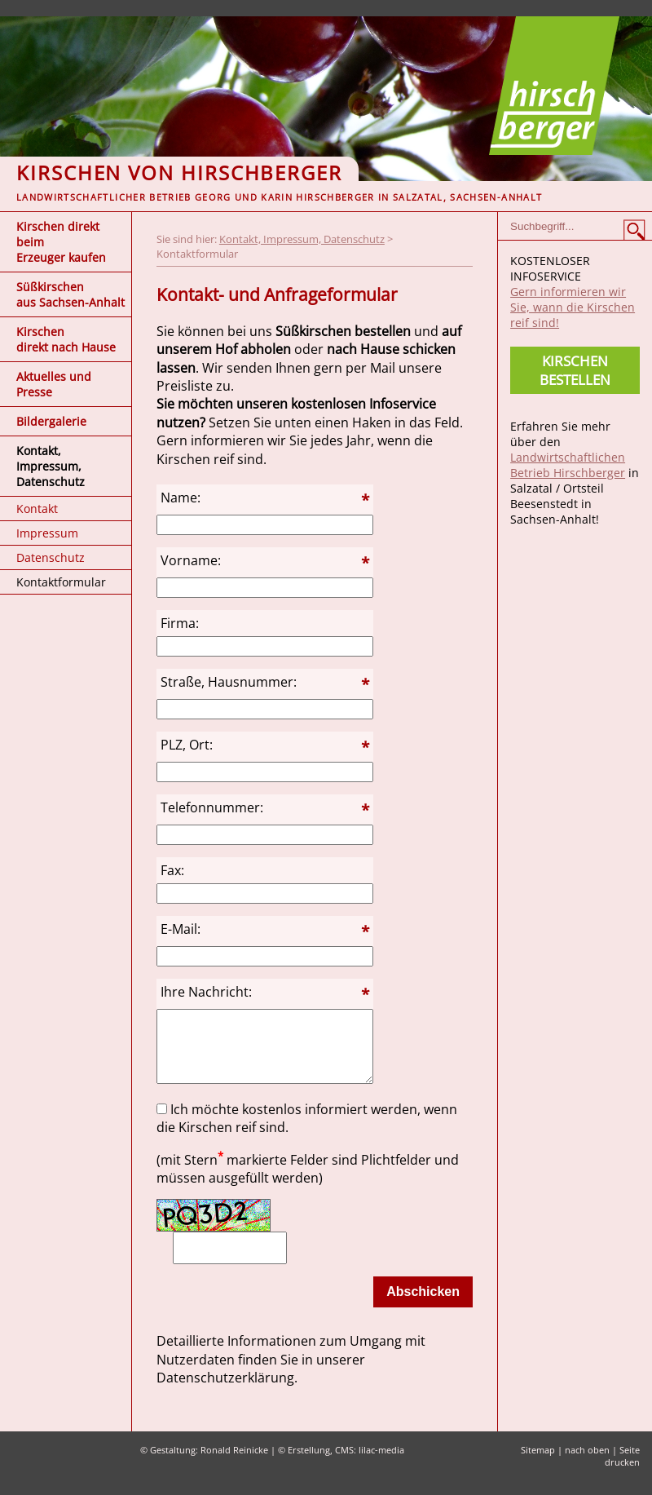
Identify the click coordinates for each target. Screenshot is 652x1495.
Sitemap (538, 1464)
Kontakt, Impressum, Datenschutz (50, 466)
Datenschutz (50, 557)
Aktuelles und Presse (53, 384)
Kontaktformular (61, 582)
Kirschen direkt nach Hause (66, 339)
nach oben (587, 1464)
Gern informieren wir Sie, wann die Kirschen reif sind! (572, 307)
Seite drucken (622, 1470)
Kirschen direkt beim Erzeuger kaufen (61, 242)
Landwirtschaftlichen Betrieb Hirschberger (567, 464)
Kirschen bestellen (575, 370)
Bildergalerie (51, 421)
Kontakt (37, 508)
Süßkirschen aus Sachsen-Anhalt (70, 294)
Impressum (47, 533)
